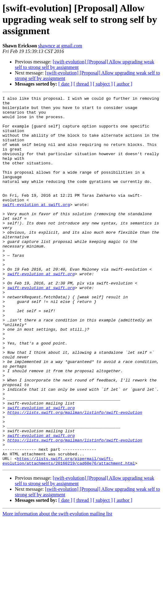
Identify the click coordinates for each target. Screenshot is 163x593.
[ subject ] (103, 84)
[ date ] (65, 84)
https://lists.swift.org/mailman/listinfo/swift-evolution (74, 476)
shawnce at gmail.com (60, 45)
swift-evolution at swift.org (36, 226)
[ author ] (123, 84)
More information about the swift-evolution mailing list (57, 587)
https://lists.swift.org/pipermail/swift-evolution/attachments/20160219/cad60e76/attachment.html (68, 534)
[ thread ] (82, 84)
